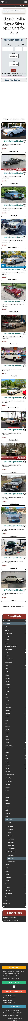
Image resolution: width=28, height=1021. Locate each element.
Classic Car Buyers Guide (9, 917)
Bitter (7, 675)
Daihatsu (7, 697)
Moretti (7, 784)
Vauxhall (7, 890)
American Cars (7, 620)
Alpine (7, 640)
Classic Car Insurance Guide (11, 976)
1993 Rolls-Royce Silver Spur (13, 462)
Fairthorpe (8, 713)
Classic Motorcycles (9, 1002)
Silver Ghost (11, 845)
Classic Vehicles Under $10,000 (12, 1013)
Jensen (7, 742)
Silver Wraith (11, 861)
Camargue (10, 826)
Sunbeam (8, 877)
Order (14, 61)
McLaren (7, 771)
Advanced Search (22, 73)
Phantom (10, 836)
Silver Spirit (11, 855)
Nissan (7, 797)
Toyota (7, 884)
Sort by (14, 53)
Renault (7, 813)
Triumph (7, 887)
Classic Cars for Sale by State (10, 920)
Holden (7, 730)
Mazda (7, 768)
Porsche (7, 807)
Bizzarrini (7, 678)
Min (5, 46)
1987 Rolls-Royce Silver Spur (13, 333)
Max (11, 46)
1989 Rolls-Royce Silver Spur (13, 205)
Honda (7, 733)
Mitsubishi (8, 778)
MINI (6, 758)
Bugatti (7, 685)
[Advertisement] (14, 99)
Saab (6, 868)
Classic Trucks (7, 1000)
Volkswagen (8, 893)
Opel (6, 800)
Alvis (6, 643)
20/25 (9, 823)
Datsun (7, 704)
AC (6, 627)
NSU (6, 794)
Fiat (6, 720)
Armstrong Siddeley (10, 646)
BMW (6, 665)
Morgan (7, 787)
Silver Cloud (11, 839)
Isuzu (6, 736)
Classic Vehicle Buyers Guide (11, 974)
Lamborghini (8, 746)
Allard (7, 636)
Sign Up (22, 6)
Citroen (7, 691)
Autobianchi (8, 662)
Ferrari (7, 717)
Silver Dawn (11, 842)
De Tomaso (8, 707)
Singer (7, 871)
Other (9, 832)
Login (15, 6)
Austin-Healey (9, 659)
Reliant (7, 810)
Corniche (10, 829)
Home (4, 10)
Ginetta (7, 726)
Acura (7, 630)
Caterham (8, 688)
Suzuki (7, 881)
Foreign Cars (15, 10)
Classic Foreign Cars (9, 998)
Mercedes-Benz (9, 775)
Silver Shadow (12, 852)
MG (6, 755)
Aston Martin (8, 649)
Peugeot (7, 804)
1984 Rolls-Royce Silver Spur (13, 237)
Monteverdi (8, 781)
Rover (7, 865)
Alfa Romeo (8, 633)
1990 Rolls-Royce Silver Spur (13, 173)
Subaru (7, 874)
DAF (6, 694)
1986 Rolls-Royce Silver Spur (13, 141)
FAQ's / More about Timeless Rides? (13, 971)
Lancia (7, 749)
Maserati (7, 765)
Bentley (7, 669)
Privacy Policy (14, 1020)
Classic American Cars (9, 995)
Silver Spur (6, 11)
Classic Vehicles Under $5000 (11, 1010)
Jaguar (7, 739)
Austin (7, 656)
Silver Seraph (11, 848)
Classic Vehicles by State (10, 1015)
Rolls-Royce (22, 10)
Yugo (6, 900)
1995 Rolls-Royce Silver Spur (13, 558)
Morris (7, 791)
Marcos (7, 762)
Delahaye (7, 710)
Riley (6, 816)
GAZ (6, 723)
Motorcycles (6, 903)
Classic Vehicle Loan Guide (11, 978)
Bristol (7, 681)
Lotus (7, 752)
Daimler (7, 701)
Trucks (5, 906)
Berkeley (7, 672)
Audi (6, 652)
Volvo (6, 897)
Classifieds (9, 10)
